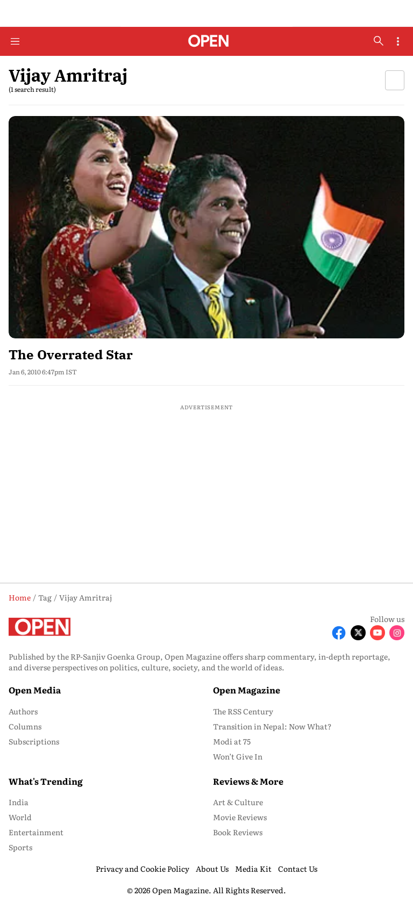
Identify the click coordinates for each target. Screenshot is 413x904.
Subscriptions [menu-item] (34, 741)
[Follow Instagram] (396, 632)
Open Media (35, 689)
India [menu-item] (19, 802)
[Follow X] (358, 632)
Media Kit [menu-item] (253, 868)
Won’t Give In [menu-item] (237, 756)
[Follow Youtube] (377, 632)
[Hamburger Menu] (15, 41)
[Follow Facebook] (338, 632)
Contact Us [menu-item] (297, 868)
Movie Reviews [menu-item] (240, 817)
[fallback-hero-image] (206, 227)
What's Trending (46, 781)
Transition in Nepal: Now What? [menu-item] (272, 726)
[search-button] (378, 40)
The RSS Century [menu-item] (243, 711)
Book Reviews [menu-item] (237, 832)
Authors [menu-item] (23, 711)
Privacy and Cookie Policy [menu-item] (142, 868)
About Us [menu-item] (212, 868)
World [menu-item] (20, 817)
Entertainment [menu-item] (36, 832)
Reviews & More (248, 781)
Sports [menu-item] (20, 847)
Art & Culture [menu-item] (238, 802)
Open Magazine (246, 689)
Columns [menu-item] (25, 726)
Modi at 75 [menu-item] (232, 741)
